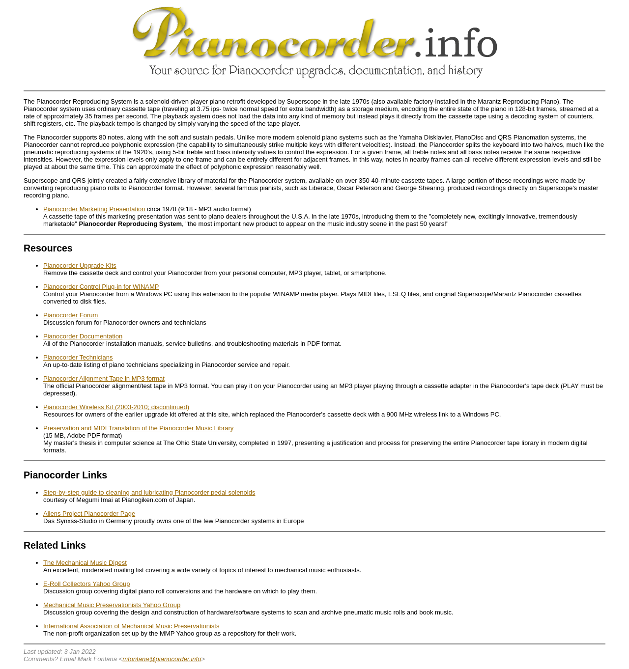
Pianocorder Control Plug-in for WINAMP (101, 286)
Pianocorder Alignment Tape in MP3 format (104, 378)
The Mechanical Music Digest (85, 562)
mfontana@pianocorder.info (161, 659)
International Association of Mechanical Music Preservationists (131, 626)
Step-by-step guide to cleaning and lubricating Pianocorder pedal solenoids (149, 492)
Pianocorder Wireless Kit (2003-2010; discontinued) (116, 407)
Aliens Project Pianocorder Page (89, 513)
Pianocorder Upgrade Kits (79, 265)
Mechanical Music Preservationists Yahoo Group (111, 605)
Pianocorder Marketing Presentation (94, 209)
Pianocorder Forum (70, 315)
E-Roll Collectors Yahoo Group (86, 583)
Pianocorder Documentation (82, 336)
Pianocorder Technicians (78, 357)
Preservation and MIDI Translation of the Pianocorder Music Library (138, 428)
